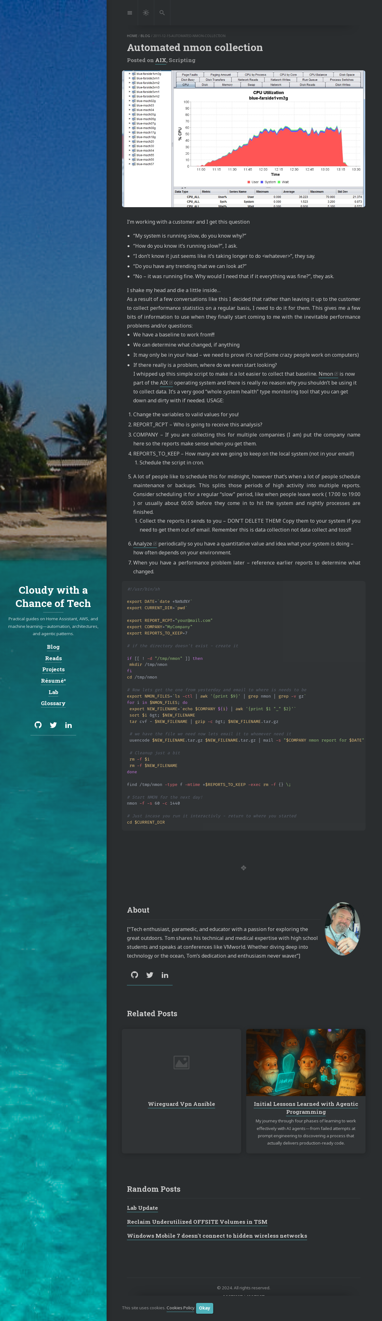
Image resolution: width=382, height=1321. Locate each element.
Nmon (326, 373)
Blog (53, 646)
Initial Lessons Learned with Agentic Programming (306, 1108)
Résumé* (53, 680)
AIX (160, 60)
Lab (53, 691)
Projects (53, 669)
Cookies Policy (180, 1308)
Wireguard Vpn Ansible (181, 1103)
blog (145, 36)
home (132, 36)
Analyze (142, 543)
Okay (204, 1308)
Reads (53, 657)
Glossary (53, 703)
